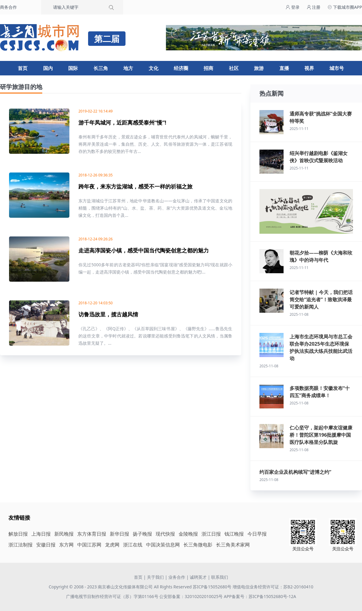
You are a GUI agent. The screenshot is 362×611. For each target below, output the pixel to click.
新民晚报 (64, 533)
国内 (48, 68)
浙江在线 (132, 544)
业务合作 (176, 577)
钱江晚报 (234, 533)
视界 (309, 68)
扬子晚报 (142, 533)
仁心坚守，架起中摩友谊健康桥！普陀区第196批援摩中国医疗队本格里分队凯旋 (321, 434)
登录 (293, 7)
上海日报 (41, 533)
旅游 (259, 68)
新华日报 (119, 533)
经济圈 (181, 68)
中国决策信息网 (163, 544)
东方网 (66, 544)
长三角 (101, 68)
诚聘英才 (198, 577)
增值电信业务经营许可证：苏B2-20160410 (273, 587)
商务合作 (8, 7)
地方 (128, 68)
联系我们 (219, 577)
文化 (153, 68)
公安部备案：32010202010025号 (191, 596)
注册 (314, 7)
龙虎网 (112, 544)
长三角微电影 (197, 544)
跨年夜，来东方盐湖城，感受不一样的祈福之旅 (135, 186)
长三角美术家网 (233, 544)
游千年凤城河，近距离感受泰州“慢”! (122, 122)
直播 (284, 68)
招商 (208, 68)
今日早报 (257, 533)
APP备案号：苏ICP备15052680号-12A (260, 596)
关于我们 (155, 577)
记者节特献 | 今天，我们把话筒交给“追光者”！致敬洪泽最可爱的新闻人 (321, 299)
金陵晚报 (188, 533)
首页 (22, 68)
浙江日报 (211, 533)
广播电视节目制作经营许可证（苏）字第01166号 (113, 596)
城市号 (336, 68)
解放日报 (18, 533)
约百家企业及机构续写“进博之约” (295, 472)
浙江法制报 (20, 544)
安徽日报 (46, 544)
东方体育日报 (91, 533)
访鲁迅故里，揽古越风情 (108, 314)
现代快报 (165, 533)
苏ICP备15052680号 (212, 587)
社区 (234, 68)
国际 (73, 68)
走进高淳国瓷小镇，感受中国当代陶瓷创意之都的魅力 (143, 250)
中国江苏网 (89, 544)
